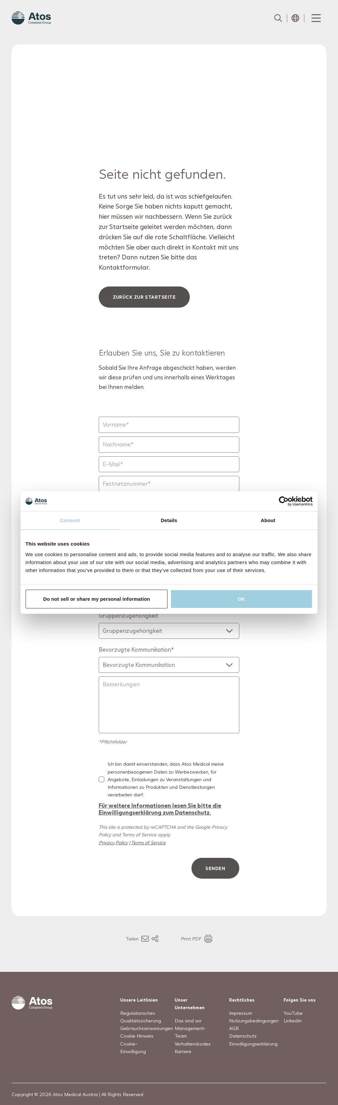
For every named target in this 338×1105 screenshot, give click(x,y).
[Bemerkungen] (169, 704)
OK (241, 598)
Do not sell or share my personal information (96, 598)
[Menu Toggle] (315, 18)
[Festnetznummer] (169, 484)
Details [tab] (169, 520)
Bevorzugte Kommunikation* (136, 649)
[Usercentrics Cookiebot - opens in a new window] (284, 501)
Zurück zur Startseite (144, 297)
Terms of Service (148, 842)
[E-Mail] (169, 464)
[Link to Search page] (278, 18)
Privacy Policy (113, 842)
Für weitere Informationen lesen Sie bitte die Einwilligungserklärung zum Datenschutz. (160, 809)
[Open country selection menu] (295, 18)
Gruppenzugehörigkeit (128, 615)
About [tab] (268, 520)
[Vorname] (169, 425)
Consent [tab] (70, 520)
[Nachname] (169, 445)
